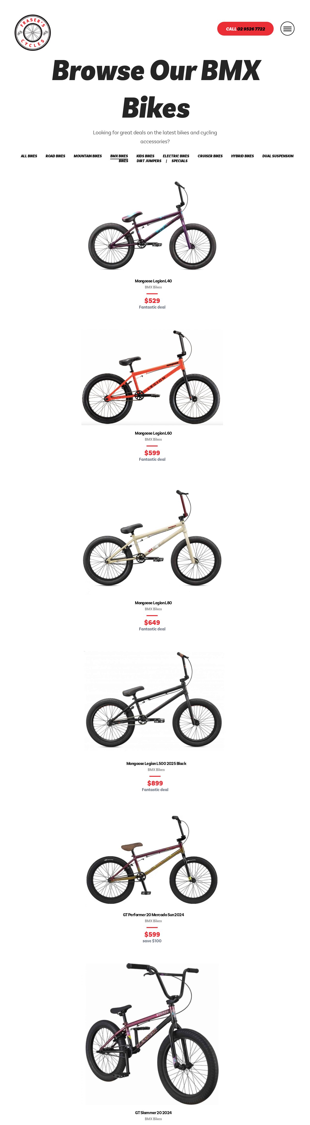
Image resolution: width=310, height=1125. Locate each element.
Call (245, 29)
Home (77, 1045)
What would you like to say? (198, 814)
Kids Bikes (145, 156)
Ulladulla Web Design (175, 1115)
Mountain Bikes (88, 156)
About (126, 1045)
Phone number (57, 851)
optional (137, 851)
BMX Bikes (119, 156)
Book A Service (192, 1045)
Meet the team (28, 513)
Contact (229, 1045)
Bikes (101, 1045)
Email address (56, 833)
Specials (179, 161)
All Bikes (29, 156)
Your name (53, 814)
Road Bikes (55, 156)
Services (155, 1045)
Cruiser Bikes (210, 156)
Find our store (155, 422)
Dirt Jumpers (149, 161)
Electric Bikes (176, 156)
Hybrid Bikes (242, 156)
